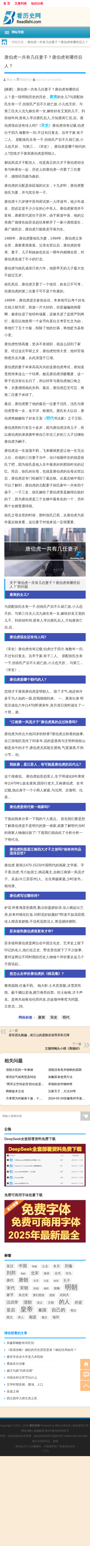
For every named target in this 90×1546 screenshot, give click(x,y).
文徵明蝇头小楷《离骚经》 (63, 1048)
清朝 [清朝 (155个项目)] (27, 1302)
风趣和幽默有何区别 (20, 1343)
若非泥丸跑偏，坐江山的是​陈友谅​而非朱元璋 (39, 1035)
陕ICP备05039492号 (57, 1430)
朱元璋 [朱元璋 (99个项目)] (23, 1295)
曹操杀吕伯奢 (16, 1363)
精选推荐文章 (80, 1425)
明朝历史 (18, 42)
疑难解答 (39, 1430)
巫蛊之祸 (13, 1391)
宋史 (45, 125)
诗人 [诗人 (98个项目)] (21, 1317)
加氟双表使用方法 (60, 1077)
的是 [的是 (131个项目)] (78, 1302)
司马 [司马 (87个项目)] (68, 1273)
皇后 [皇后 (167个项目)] (11, 1310)
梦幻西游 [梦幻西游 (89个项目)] (38, 1295)
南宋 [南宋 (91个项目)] (46, 1273)
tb (14, 79)
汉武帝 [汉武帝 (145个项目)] (12, 1302)
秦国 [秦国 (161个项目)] (42, 1310)
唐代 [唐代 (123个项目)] (10, 1280)
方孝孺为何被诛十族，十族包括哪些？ (26, 1098)
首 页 (6, 3)
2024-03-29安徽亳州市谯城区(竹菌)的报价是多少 (68, 1098)
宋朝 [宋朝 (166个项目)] (24, 1287)
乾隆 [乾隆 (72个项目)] (34, 1266)
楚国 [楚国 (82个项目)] (52, 1295)
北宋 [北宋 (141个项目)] (35, 1273)
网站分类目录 (63, 1425)
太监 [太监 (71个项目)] (46, 1280)
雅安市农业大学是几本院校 (25, 1356)
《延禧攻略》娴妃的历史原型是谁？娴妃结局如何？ (42, 1350)
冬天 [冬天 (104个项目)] (56, 1266)
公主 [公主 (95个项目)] (45, 1266)
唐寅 (53, 97)
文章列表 (21, 3)
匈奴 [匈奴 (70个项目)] (23, 1273)
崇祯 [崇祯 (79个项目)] (36, 1288)
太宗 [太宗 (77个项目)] (36, 1280)
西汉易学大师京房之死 (22, 1398)
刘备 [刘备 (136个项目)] (69, 1266)
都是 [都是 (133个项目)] (32, 1317)
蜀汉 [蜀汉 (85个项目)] (73, 1310)
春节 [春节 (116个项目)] (10, 1295)
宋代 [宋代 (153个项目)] (11, 1288)
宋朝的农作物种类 (60, 1084)
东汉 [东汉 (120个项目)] (10, 1266)
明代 (50, 418)
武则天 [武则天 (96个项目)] (64, 1295)
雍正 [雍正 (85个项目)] (44, 1317)
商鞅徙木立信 (15, 1091)
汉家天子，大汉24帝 (62, 1091)
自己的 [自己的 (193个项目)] (58, 1309)
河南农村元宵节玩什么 (22, 1377)
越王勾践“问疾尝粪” (20, 1370)
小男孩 (45, 1450)
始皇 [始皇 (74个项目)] (56, 1280)
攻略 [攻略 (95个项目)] (57, 1288)
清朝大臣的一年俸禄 (19, 1069)
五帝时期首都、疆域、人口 (25, 1384)
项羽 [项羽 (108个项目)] (55, 1317)
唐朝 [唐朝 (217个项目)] (23, 1280)
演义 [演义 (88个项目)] (40, 1302)
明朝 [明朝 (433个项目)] (71, 1287)
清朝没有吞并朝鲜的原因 (65, 1069)
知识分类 (37, 3)
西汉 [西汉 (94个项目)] (10, 1317)
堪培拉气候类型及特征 (21, 1077)
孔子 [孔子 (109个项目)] (67, 1280)
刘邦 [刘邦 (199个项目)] (11, 1272)
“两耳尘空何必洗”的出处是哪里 (26, 1084)
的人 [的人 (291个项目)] (64, 1302)
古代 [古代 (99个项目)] (58, 1273)
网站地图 (26, 1430)
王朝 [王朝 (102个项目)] (51, 1302)
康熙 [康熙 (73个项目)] (46, 1288)
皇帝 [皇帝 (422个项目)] (26, 1309)
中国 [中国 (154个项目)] (23, 1266)
